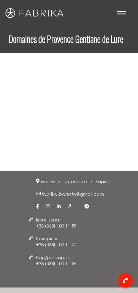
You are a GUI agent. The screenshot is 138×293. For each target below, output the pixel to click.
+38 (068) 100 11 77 (56, 244)
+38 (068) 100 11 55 (56, 226)
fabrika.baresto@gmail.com (73, 194)
